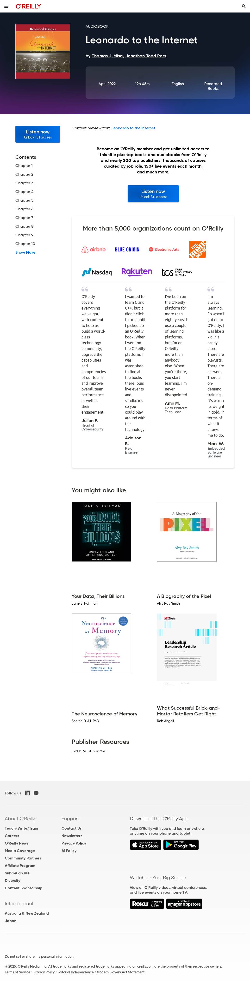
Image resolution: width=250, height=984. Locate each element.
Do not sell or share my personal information (39, 956)
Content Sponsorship (23, 888)
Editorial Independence (75, 972)
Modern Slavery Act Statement (120, 972)
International (19, 903)
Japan (10, 920)
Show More (25, 252)
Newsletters (72, 835)
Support (70, 818)
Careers (12, 835)
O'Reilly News (16, 843)
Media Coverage (20, 850)
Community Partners (23, 858)
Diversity (12, 880)
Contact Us (71, 828)
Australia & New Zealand (27, 913)
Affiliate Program (20, 865)
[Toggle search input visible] (244, 6)
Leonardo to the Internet (133, 128)
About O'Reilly (20, 818)
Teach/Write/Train (21, 828)
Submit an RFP (17, 873)
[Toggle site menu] (6, 6)
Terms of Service (17, 972)
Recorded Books (213, 86)
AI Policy (69, 850)
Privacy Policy (74, 843)
